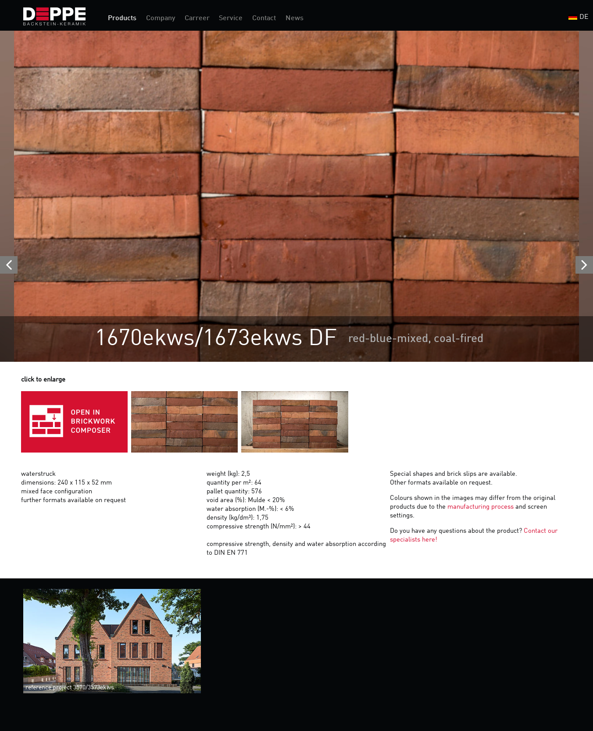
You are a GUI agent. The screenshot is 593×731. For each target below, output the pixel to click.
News (295, 18)
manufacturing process (480, 507)
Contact (264, 18)
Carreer (197, 18)
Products (122, 18)
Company (160, 18)
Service (231, 18)
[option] (296, 196)
